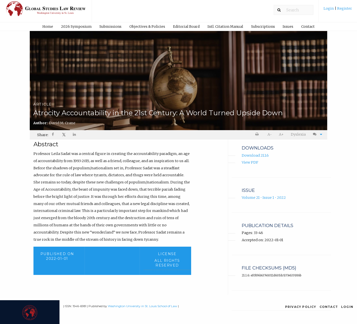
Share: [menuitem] (42, 135)
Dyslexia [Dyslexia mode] (298, 134)
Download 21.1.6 (255, 155)
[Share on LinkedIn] (74, 135)
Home (47, 26)
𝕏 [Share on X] (64, 135)
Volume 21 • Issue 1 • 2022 (264, 197)
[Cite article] (316, 134)
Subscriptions (263, 26)
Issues (288, 26)
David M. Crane (62, 123)
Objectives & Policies (147, 26)
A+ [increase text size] (281, 134)
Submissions (110, 26)
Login (329, 8)
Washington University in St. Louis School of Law (142, 306)
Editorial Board (186, 26)
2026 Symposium (76, 26)
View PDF (250, 162)
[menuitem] (338, 10)
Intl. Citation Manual (225, 26)
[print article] (258, 134)
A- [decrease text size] (270, 134)
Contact (308, 26)
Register (344, 8)
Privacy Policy (300, 307)
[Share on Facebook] (53, 135)
